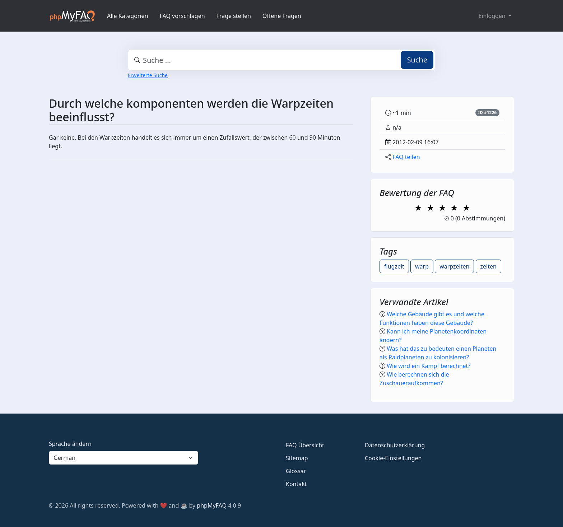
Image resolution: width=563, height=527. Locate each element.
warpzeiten (454, 266)
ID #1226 (487, 112)
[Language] (123, 458)
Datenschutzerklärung (395, 445)
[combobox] (281, 60)
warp (422, 266)
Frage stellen (234, 16)
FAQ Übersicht (305, 445)
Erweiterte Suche (148, 75)
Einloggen (492, 16)
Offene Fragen (281, 16)
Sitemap (297, 458)
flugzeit (394, 266)
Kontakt (296, 484)
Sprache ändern (70, 444)
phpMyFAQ (212, 505)
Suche (417, 60)
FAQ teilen (406, 157)
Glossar (296, 471)
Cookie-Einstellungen (393, 458)
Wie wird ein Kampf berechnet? (428, 366)
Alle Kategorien (127, 16)
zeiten (488, 266)
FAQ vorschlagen (182, 16)
